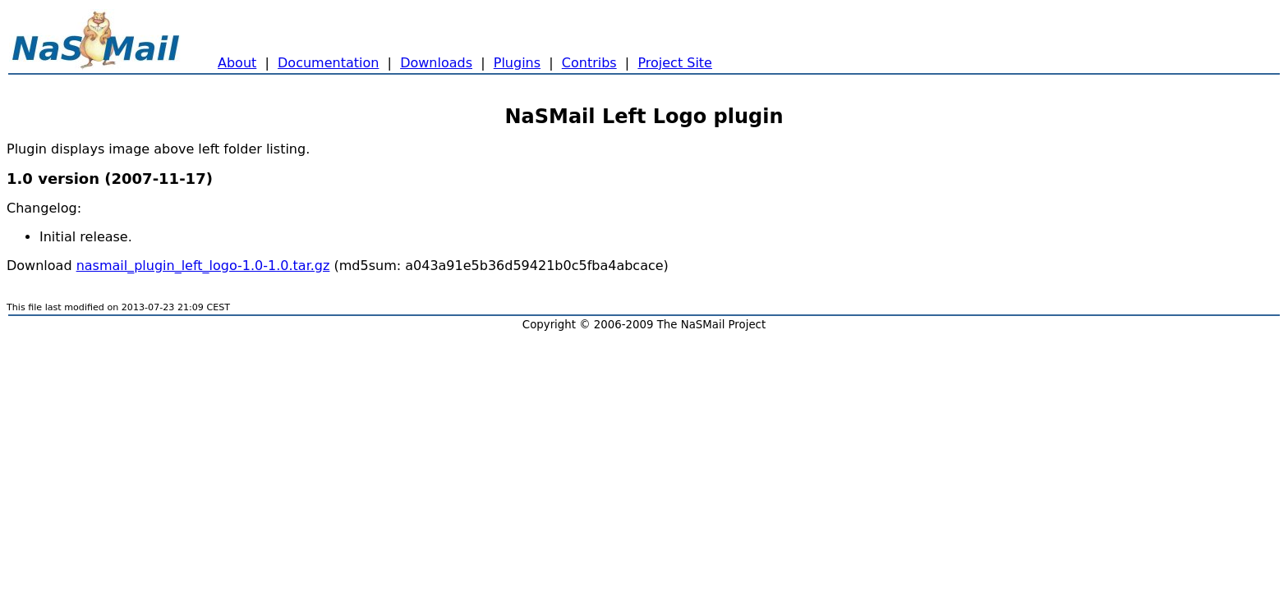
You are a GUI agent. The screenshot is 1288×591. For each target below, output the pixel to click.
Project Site (674, 63)
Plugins (517, 63)
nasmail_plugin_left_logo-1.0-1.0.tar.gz (203, 265)
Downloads (436, 63)
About (237, 63)
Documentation (328, 63)
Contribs (589, 63)
